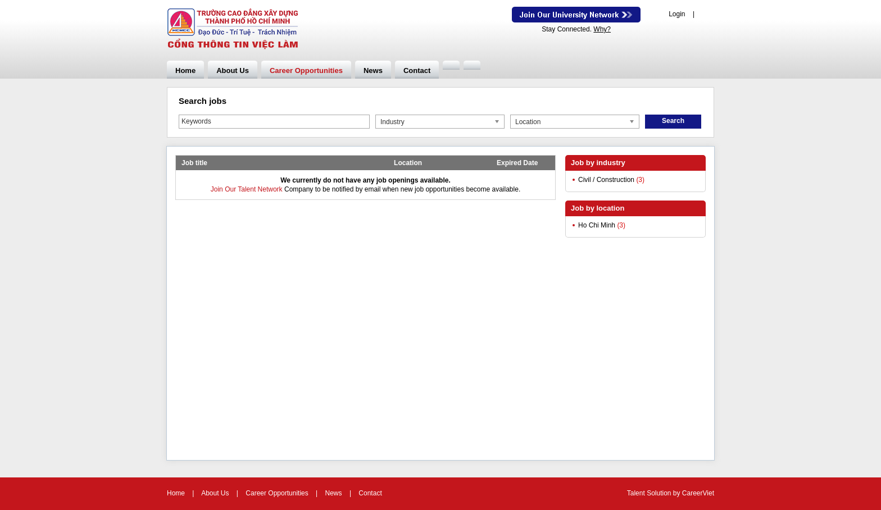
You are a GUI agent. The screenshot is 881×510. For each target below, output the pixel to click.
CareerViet (698, 493)
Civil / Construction (606, 180)
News (373, 70)
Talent (637, 493)
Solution (660, 493)
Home (185, 70)
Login (677, 14)
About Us (232, 70)
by (677, 493)
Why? (602, 29)
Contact (416, 70)
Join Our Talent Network (576, 14)
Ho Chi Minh (596, 225)
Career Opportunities (306, 70)
